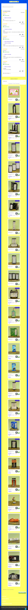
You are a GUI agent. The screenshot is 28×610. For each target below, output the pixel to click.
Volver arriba (22, 592)
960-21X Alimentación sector (10, 583)
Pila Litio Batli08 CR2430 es (10, 375)
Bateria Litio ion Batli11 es (11, 507)
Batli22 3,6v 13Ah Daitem (7, 54)
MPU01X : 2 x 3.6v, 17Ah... (11, 432)
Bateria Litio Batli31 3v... (10, 393)
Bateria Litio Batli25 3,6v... (10, 266)
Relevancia (14, 81)
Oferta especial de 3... (11, 136)
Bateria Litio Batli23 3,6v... (10, 339)
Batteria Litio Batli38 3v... (10, 116)
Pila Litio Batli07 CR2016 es (10, 357)
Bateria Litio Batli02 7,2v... (10, 300)
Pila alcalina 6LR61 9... (10, 471)
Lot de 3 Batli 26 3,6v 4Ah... (11, 174)
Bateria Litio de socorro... (11, 546)
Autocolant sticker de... (10, 99)
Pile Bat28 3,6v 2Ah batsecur (7, 29)
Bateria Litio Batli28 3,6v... (10, 232)
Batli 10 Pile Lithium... (10, 489)
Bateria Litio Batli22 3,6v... (10, 194)
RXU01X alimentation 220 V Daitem (8, 41)
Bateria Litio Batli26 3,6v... (10, 155)
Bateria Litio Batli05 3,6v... (10, 320)
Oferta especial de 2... (11, 213)
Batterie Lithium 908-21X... (11, 527)
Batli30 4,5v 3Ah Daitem (7, 66)
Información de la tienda (7, 603)
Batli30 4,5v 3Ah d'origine (11, 451)
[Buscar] (7, 7)
